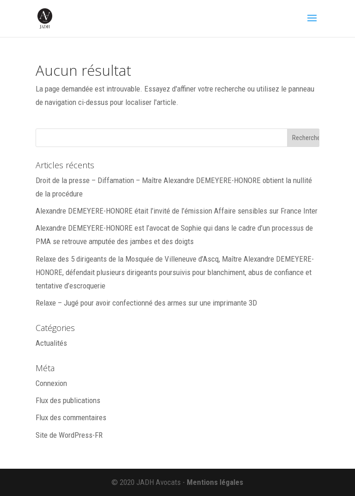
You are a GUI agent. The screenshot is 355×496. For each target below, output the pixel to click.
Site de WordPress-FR (69, 435)
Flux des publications (68, 400)
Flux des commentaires (71, 417)
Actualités (51, 343)
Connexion (51, 383)
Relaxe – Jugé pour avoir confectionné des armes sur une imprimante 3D (146, 302)
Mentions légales (215, 482)
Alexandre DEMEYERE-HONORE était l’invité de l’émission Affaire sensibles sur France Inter (177, 210)
